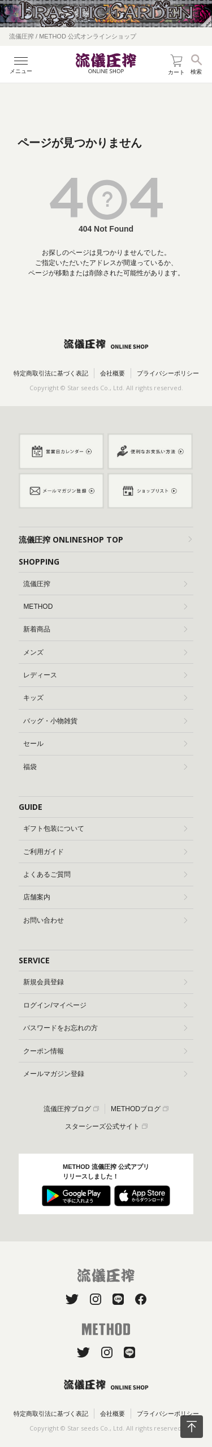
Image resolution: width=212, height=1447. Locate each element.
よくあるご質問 (105, 874)
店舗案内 (105, 897)
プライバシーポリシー (168, 373)
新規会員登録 (105, 982)
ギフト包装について (105, 829)
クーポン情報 (105, 1051)
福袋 (105, 767)
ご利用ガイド (105, 852)
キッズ (105, 698)
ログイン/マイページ (105, 1005)
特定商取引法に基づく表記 (51, 373)
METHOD (105, 607)
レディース (105, 675)
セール (105, 744)
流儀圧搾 (105, 584)
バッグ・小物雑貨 (105, 721)
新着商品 (105, 629)
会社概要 (112, 373)
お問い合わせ (105, 920)
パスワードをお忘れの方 (105, 1028)
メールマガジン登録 (105, 1074)
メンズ (105, 652)
